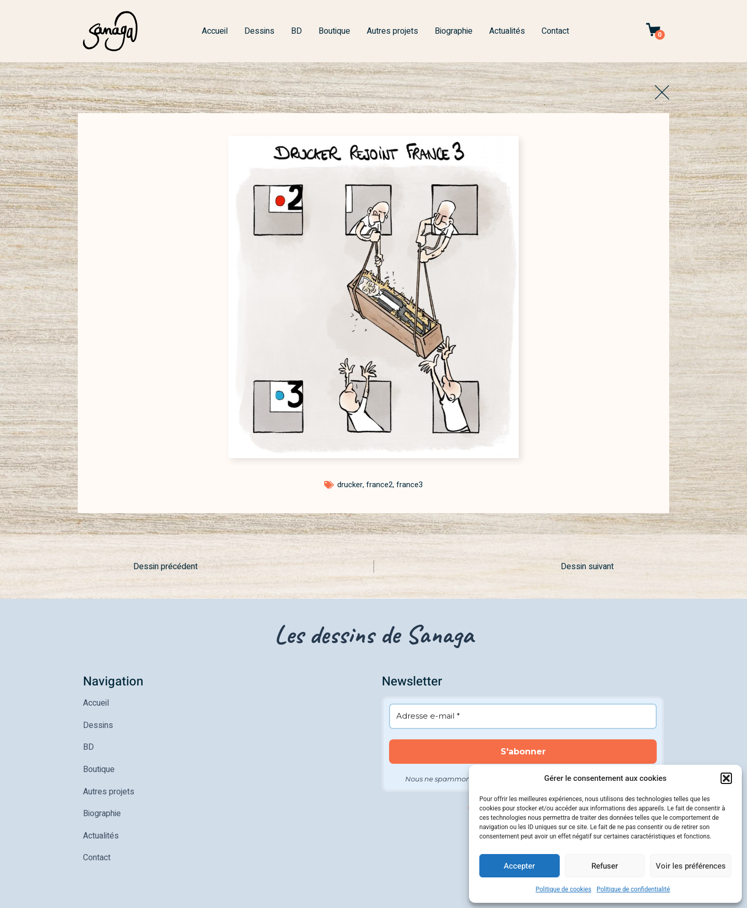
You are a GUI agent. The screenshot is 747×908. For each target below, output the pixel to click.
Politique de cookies (563, 889)
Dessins (259, 31)
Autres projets (392, 31)
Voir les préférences (691, 866)
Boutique (334, 31)
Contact (555, 31)
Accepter (519, 866)
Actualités (507, 31)
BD (296, 31)
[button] (726, 778)
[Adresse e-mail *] (523, 716)
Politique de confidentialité (633, 889)
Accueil (215, 31)
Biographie (454, 31)
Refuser (604, 866)
